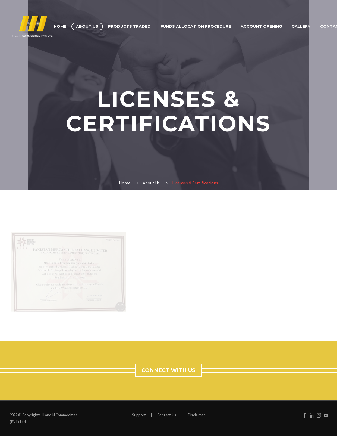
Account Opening (261, 26)
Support (139, 415)
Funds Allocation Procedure (195, 26)
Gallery (301, 26)
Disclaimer (196, 415)
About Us (87, 26)
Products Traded (129, 26)
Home (60, 26)
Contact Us (166, 415)
